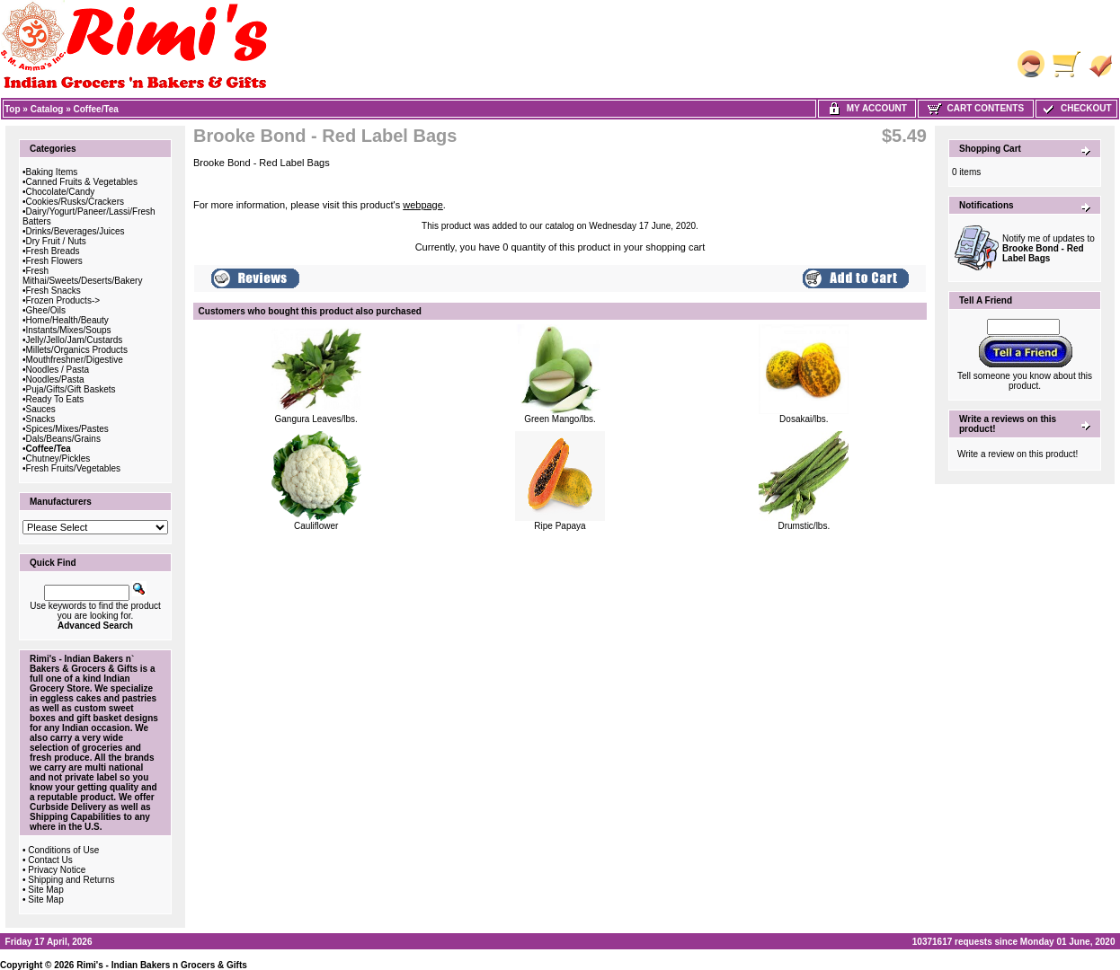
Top (12, 109)
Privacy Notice (56, 870)
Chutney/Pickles (58, 458)
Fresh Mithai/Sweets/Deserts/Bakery (82, 276)
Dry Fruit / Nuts (56, 241)
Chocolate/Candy (60, 192)
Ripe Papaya (559, 526)
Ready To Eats (55, 399)
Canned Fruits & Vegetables (82, 182)
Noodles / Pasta (58, 370)
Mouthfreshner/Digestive (74, 360)
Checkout (1076, 108)
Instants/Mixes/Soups (68, 330)
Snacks (41, 419)
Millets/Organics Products (77, 350)
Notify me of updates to (1048, 248)
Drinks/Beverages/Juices (75, 231)
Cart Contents (976, 108)
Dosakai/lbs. (803, 419)
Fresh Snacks (53, 290)
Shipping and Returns (71, 880)
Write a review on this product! (1017, 454)
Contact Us (50, 860)
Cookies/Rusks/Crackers (75, 202)
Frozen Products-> (63, 300)
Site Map (45, 890)
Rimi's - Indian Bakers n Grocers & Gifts (161, 965)
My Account (867, 108)
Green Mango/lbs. (560, 419)
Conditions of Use (63, 850)
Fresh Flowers (54, 261)
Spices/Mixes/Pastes (67, 429)
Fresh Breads (53, 251)
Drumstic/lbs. (804, 526)
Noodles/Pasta (55, 379)
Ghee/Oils (46, 310)
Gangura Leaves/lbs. (316, 419)
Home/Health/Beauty (67, 320)
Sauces (41, 409)
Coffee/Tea (96, 109)
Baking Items (52, 172)
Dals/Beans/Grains (63, 439)
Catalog (47, 109)
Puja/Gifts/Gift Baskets (71, 389)
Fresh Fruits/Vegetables (73, 468)
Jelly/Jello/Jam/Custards (74, 340)
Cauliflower (316, 526)
